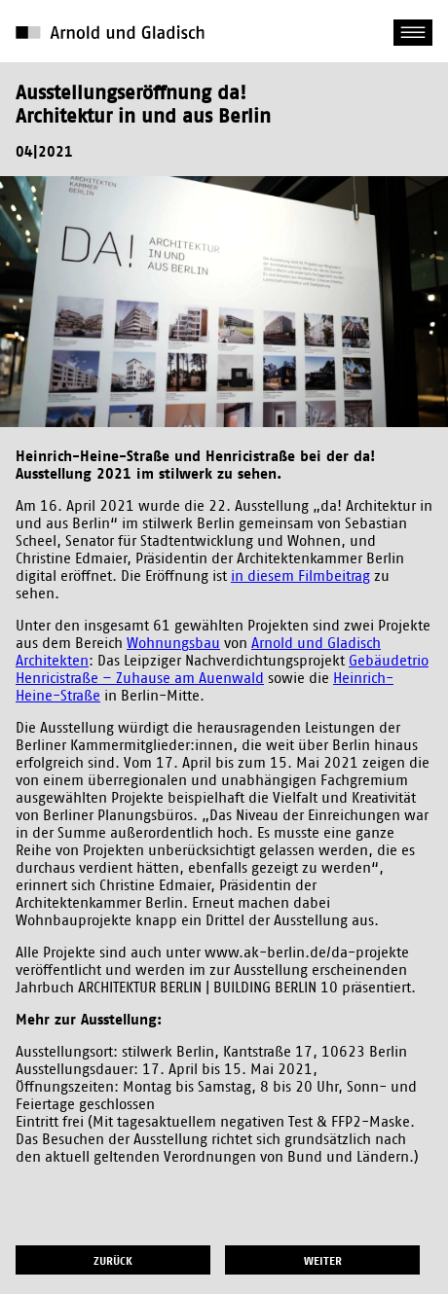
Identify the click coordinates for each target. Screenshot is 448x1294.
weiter (323, 1261)
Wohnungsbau (173, 643)
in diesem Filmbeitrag (300, 576)
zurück (112, 1261)
